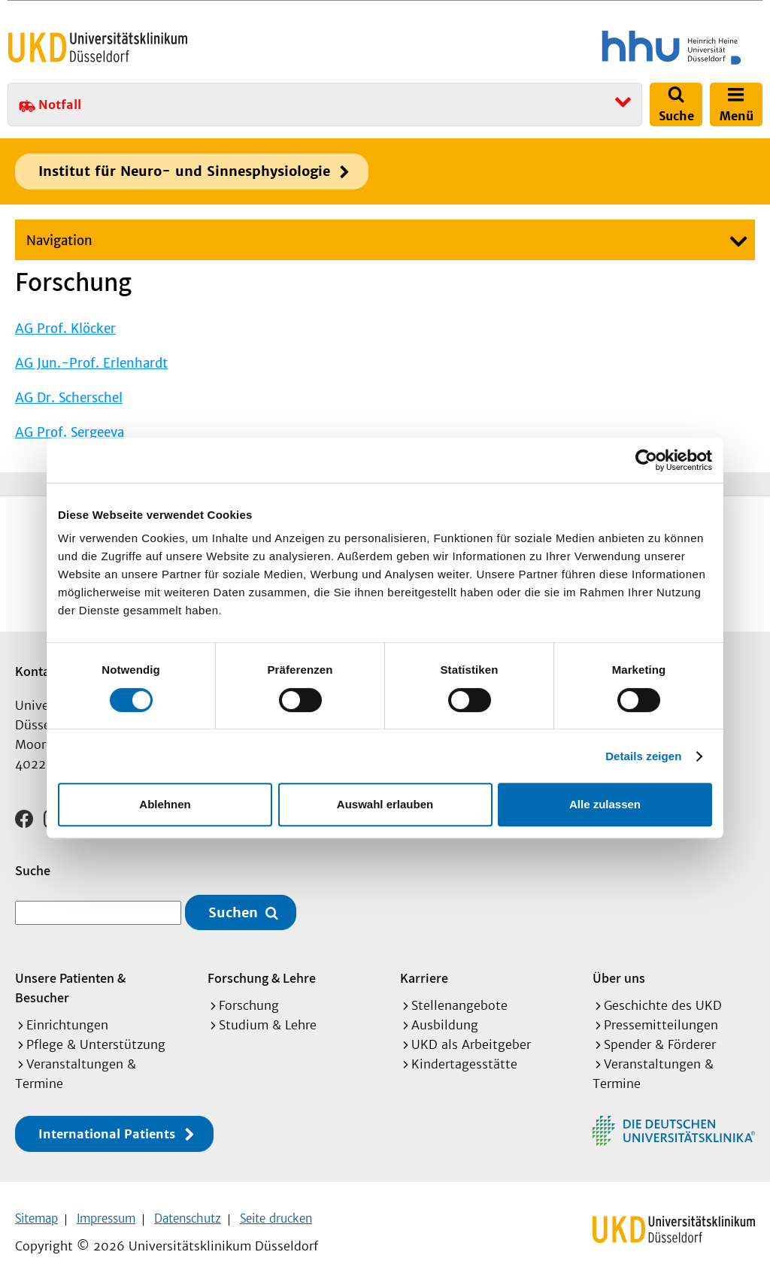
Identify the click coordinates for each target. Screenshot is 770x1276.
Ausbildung (444, 1015)
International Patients (106, 1124)
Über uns (619, 968)
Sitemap (36, 1209)
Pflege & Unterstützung (95, 1034)
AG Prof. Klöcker (65, 328)
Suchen (233, 902)
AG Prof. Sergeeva (69, 432)
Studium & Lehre (268, 1015)
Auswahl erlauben (385, 804)
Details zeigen (643, 756)
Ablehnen (164, 804)
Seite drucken (276, 1209)
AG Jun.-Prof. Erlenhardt (91, 363)
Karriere (424, 968)
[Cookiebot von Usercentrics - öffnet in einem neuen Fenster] (646, 460)
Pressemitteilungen (661, 1015)
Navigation (59, 240)
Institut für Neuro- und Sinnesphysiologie (184, 171)
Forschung (249, 995)
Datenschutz (187, 1209)
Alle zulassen (605, 804)
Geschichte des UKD (663, 995)
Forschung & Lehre (262, 968)
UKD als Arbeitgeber (471, 1034)
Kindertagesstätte (464, 1054)
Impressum (106, 1209)
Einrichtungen (67, 1015)
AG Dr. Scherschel (69, 397)
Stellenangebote (459, 995)
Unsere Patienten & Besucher (70, 977)
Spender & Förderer (660, 1034)
